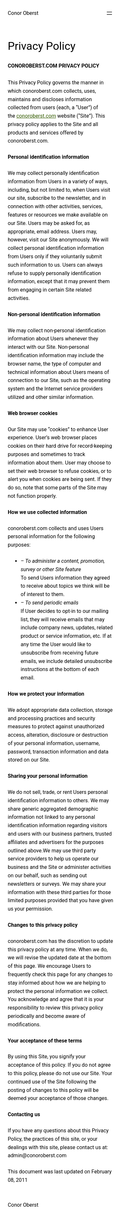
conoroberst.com (36, 116)
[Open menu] (109, 13)
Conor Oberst (23, 13)
